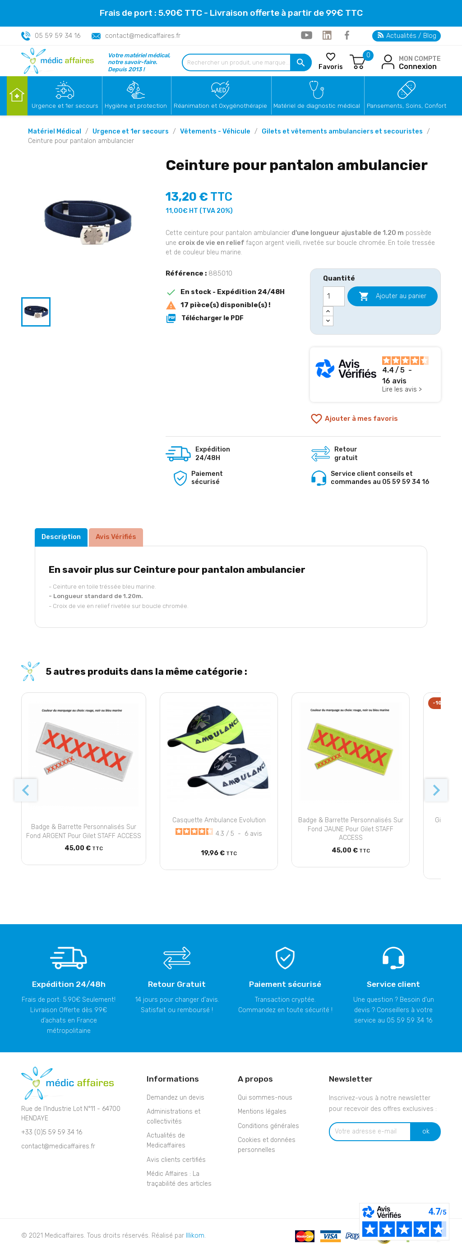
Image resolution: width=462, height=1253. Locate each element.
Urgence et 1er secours (65, 105)
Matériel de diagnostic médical (316, 105)
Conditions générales (268, 1126)
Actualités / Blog (407, 36)
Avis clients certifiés (176, 1160)
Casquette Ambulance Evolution (219, 820)
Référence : (186, 273)
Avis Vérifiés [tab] (116, 537)
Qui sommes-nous (265, 1097)
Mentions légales (262, 1111)
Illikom (195, 1235)
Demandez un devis (175, 1097)
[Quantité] (334, 296)
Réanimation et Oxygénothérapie (220, 105)
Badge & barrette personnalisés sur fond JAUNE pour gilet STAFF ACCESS (350, 829)
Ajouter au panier (392, 296)
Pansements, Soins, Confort (406, 105)
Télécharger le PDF (205, 318)
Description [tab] (61, 537)
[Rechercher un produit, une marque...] (247, 62)
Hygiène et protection (136, 105)
